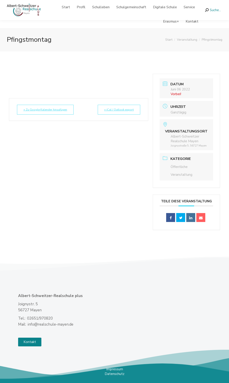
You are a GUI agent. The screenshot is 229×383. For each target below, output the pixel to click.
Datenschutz (114, 374)
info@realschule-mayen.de (65, 4)
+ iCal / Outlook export (117, 110)
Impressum (114, 369)
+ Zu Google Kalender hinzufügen (47, 110)
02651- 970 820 (22, 4)
